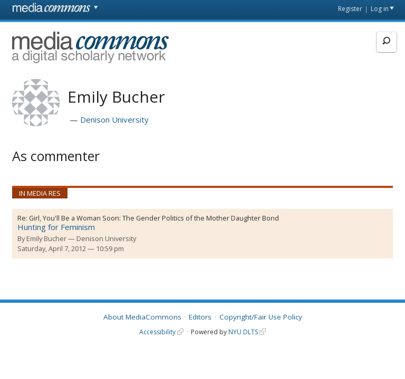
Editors (200, 317)
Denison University (114, 119)
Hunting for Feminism (56, 227)
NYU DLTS (243, 331)
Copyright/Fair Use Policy (260, 317)
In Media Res (40, 193)
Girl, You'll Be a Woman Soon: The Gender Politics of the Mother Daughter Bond (154, 218)
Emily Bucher (46, 238)
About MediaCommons (142, 317)
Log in (380, 8)
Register (350, 8)
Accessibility (157, 331)
